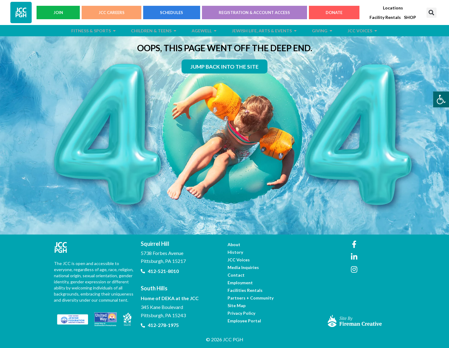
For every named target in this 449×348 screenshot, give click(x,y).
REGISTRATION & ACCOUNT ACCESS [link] (254, 12)
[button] (431, 13)
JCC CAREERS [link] (112, 12)
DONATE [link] (334, 12)
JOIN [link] (58, 12)
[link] (441, 99)
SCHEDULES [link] (171, 12)
